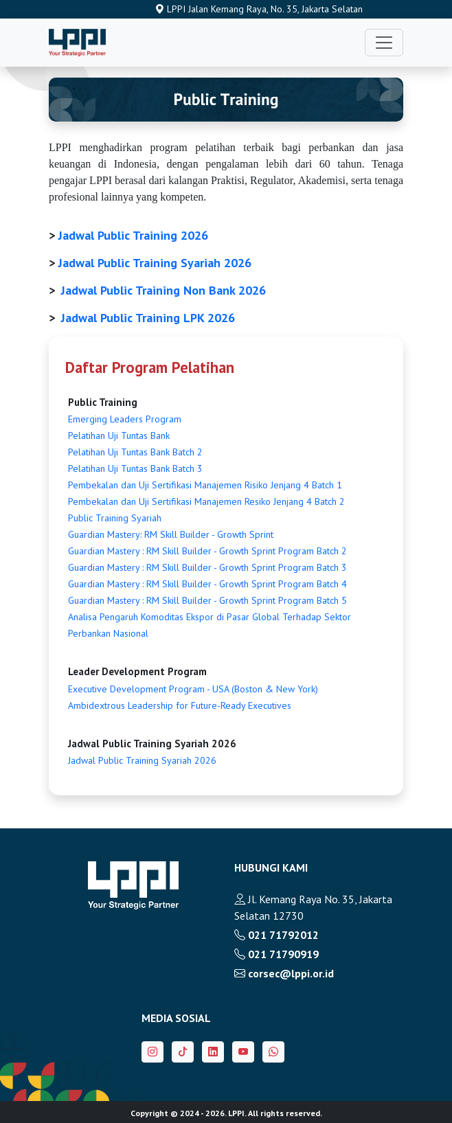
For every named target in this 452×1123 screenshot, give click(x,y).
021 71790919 (276, 954)
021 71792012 (276, 935)
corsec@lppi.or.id (284, 973)
